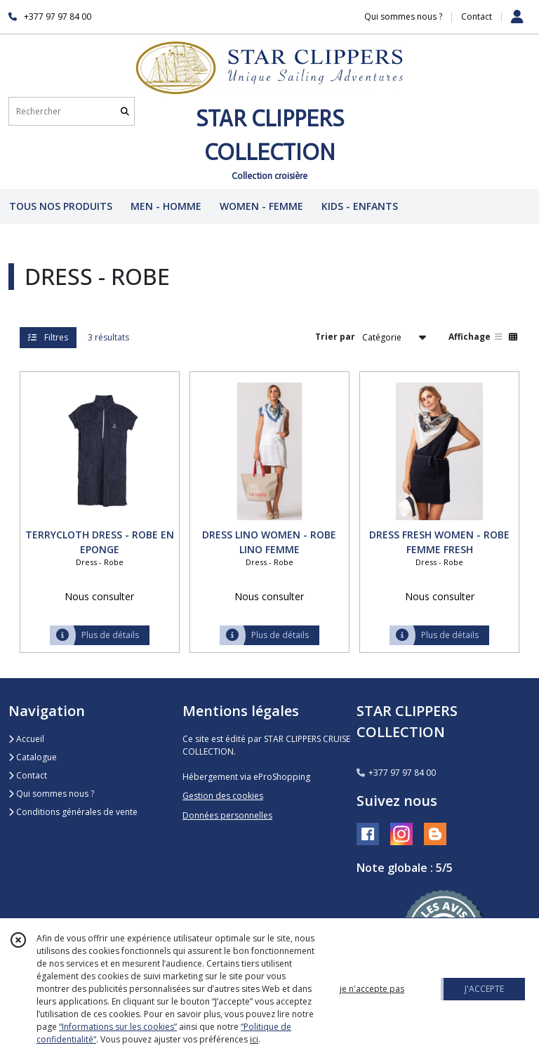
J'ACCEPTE (484, 989)
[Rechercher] (125, 111)
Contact (476, 16)
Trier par (335, 337)
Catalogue (32, 757)
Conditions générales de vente (73, 812)
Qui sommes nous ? (51, 794)
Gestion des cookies (222, 796)
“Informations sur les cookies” (118, 1027)
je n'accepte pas (372, 989)
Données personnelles (227, 815)
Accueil (26, 739)
